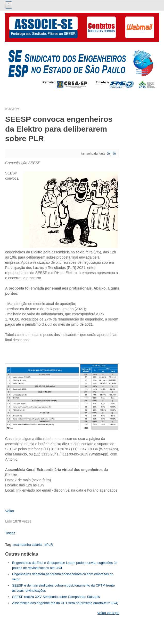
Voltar (9, 511)
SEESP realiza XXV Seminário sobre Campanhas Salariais (56, 597)
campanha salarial (29, 545)
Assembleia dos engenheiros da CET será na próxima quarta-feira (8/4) (65, 603)
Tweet (10, 533)
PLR (49, 545)
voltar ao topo (108, 613)
